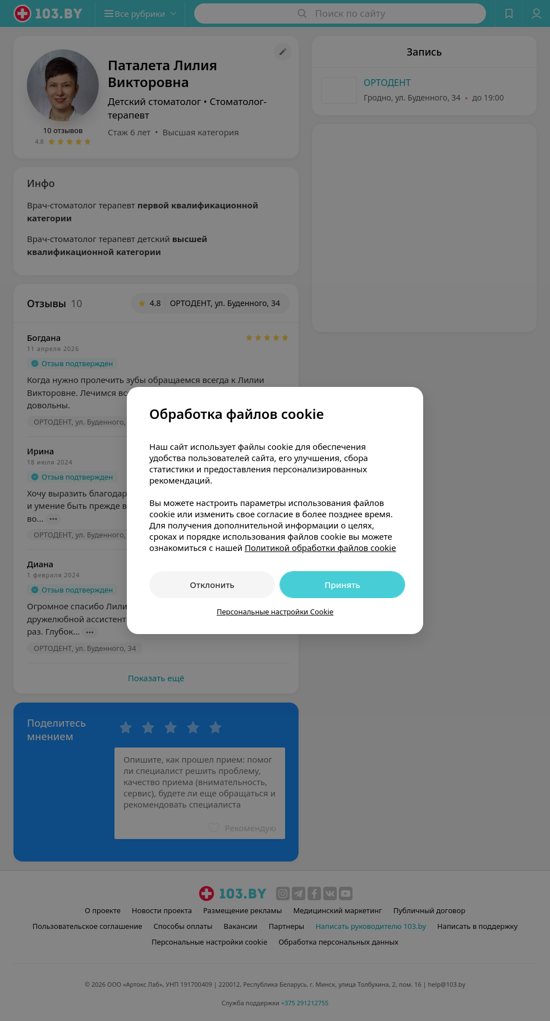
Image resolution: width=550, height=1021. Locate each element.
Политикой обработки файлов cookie (320, 547)
